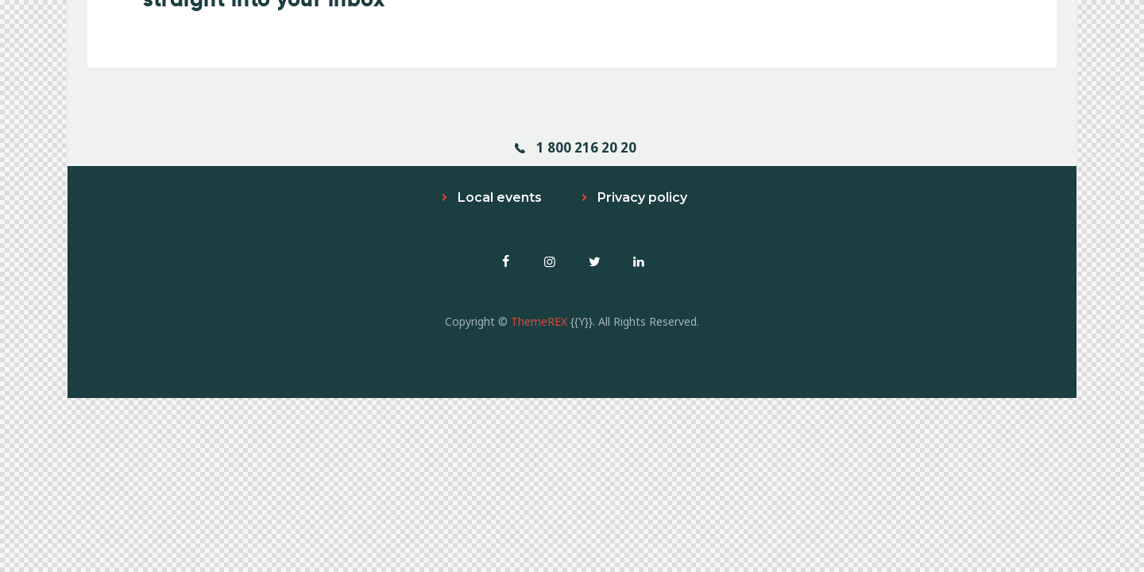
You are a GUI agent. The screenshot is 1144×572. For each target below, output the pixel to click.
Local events (500, 197)
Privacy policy (642, 197)
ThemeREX (539, 321)
